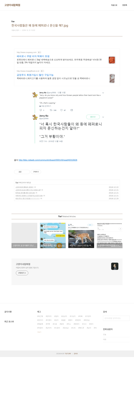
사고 (84, 360)
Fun (17, 218)
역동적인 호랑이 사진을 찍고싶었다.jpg (28, 231)
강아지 (40, 356)
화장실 (87, 356)
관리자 (76, 390)
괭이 (70, 356)
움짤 (63, 356)
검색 (127, 354)
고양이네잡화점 (12, 5)
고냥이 (73, 352)
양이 (91, 360)
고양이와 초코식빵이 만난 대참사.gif (28, 226)
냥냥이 (64, 352)
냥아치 (49, 364)
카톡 (48, 360)
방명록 (124, 5)
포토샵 (66, 364)
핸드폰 (81, 364)
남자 (89, 364)
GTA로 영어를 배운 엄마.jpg (25, 229)
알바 (62, 360)
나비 (74, 364)
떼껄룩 (40, 360)
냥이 (56, 356)
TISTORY (68, 390)
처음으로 (114, 5)
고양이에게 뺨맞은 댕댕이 (24, 223)
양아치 (49, 352)
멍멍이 (77, 360)
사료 (55, 360)
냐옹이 (57, 364)
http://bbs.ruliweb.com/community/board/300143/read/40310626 (48, 178)
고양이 (88, 352)
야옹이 (40, 364)
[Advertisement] (67, 71)
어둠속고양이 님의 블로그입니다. (27, 304)
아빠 (80, 352)
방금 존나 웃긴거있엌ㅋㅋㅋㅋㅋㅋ (27, 234)
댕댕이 (78, 356)
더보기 (39, 368)
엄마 (56, 352)
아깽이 (49, 356)
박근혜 (40, 352)
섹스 (69, 360)
